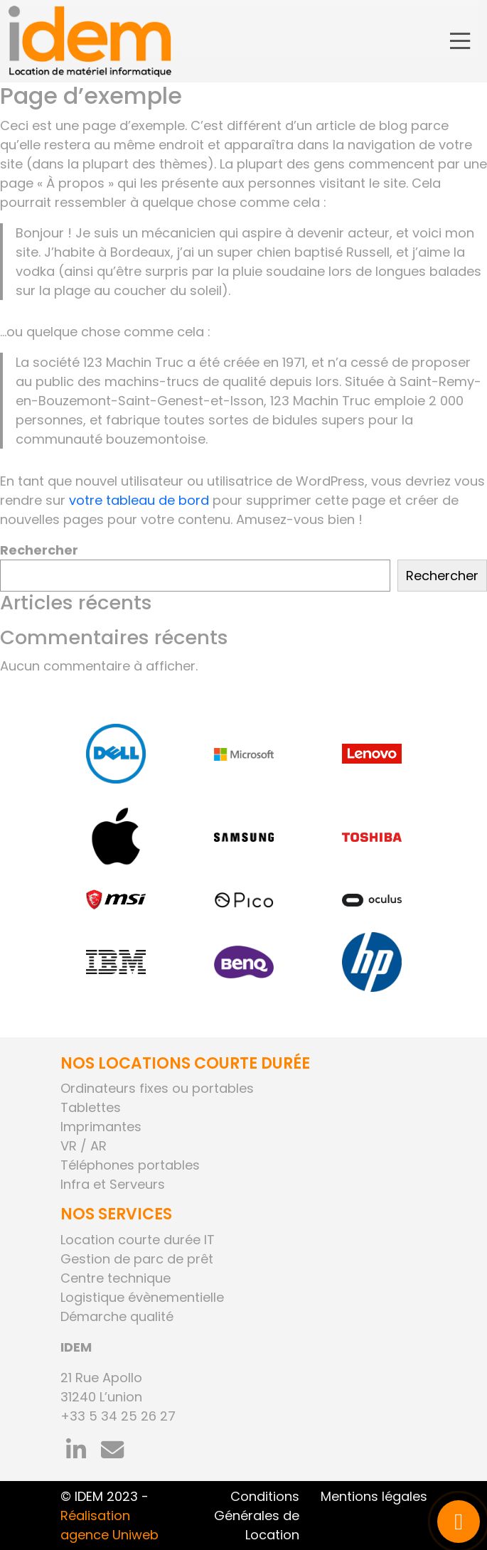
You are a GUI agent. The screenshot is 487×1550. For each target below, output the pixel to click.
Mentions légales (374, 1496)
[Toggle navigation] (459, 41)
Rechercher (39, 550)
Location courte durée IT (137, 1240)
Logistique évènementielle (142, 1297)
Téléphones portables (130, 1165)
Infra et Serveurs (112, 1184)
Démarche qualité (116, 1316)
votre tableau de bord (139, 500)
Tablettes (90, 1107)
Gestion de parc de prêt (136, 1259)
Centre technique (115, 1278)
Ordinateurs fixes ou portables (157, 1088)
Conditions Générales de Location (256, 1515)
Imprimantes (100, 1126)
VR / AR (83, 1146)
